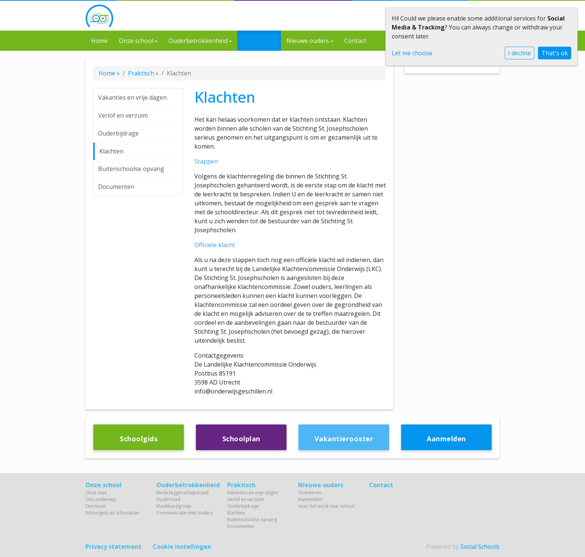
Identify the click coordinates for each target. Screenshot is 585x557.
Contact (355, 41)
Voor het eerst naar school (326, 506)
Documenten (116, 187)
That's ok (554, 53)
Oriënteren (309, 492)
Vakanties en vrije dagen (132, 97)
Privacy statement (113, 546)
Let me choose (412, 53)
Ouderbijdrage (118, 133)
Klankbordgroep (173, 506)
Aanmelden (310, 499)
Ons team (95, 506)
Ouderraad (168, 499)
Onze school (137, 41)
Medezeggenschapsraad (182, 492)
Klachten (111, 151)
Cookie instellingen (182, 546)
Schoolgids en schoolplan (112, 513)
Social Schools (480, 546)
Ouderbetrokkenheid (199, 41)
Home (99, 41)
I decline (519, 53)
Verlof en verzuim (123, 115)
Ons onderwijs (100, 499)
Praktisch (258, 41)
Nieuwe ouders (309, 41)
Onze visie (96, 492)
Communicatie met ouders (184, 513)
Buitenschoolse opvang (131, 169)
